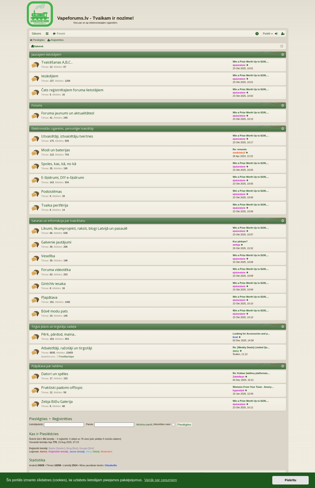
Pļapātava (49, 297)
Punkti (266, 33)
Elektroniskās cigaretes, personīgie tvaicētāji (62, 128)
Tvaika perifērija (54, 205)
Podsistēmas (51, 192)
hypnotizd (238, 390)
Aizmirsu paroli (144, 424)
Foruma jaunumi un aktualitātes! (67, 113)
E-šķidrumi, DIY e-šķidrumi (62, 178)
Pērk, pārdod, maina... (58, 334)
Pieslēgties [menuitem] (277, 34)
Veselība (48, 256)
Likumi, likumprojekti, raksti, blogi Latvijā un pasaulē (84, 228)
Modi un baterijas (55, 150)
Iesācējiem (49, 76)
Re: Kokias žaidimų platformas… (251, 373)
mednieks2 (239, 152)
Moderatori (106, 451)
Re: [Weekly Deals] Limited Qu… (251, 347)
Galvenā (38, 46)
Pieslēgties (39, 40)
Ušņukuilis (111, 465)
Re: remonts (240, 149)
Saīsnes (48, 34)
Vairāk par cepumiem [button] (160, 480)
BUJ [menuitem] (258, 34)
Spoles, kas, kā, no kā (58, 164)
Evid (235, 337)
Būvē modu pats (54, 311)
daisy (236, 351)
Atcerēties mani (164, 424)
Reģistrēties (57, 40)
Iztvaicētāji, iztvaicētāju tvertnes (67, 136)
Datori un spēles (54, 374)
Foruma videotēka (56, 270)
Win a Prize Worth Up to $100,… (251, 61)
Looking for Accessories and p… (251, 333)
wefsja (236, 244)
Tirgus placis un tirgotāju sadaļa (53, 326)
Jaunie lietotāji (77, 451)
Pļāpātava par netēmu (47, 366)
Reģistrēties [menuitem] (283, 34)
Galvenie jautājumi (56, 242)
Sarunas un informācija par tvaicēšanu (58, 221)
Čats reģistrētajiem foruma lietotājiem (72, 90)
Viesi (88, 451)
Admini (43, 451)
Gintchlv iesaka (53, 284)
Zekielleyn (238, 376)
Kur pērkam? (240, 241)
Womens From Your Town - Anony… (253, 387)
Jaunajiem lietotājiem (46, 54)
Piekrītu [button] (290, 480)
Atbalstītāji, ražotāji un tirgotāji (66, 348)
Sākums (36, 33)
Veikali (95, 451)
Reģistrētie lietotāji (58, 451)
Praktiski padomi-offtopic (62, 388)
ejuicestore (239, 65)
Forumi (61, 33)
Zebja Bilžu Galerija (57, 402)
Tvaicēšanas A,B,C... (57, 62)
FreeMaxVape (66, 356)
